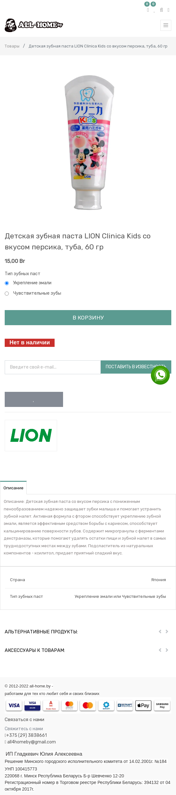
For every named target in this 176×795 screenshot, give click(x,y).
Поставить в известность (136, 367)
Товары (12, 46)
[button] (34, 399)
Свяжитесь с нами (24, 728)
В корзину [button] (88, 317)
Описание (13, 488)
